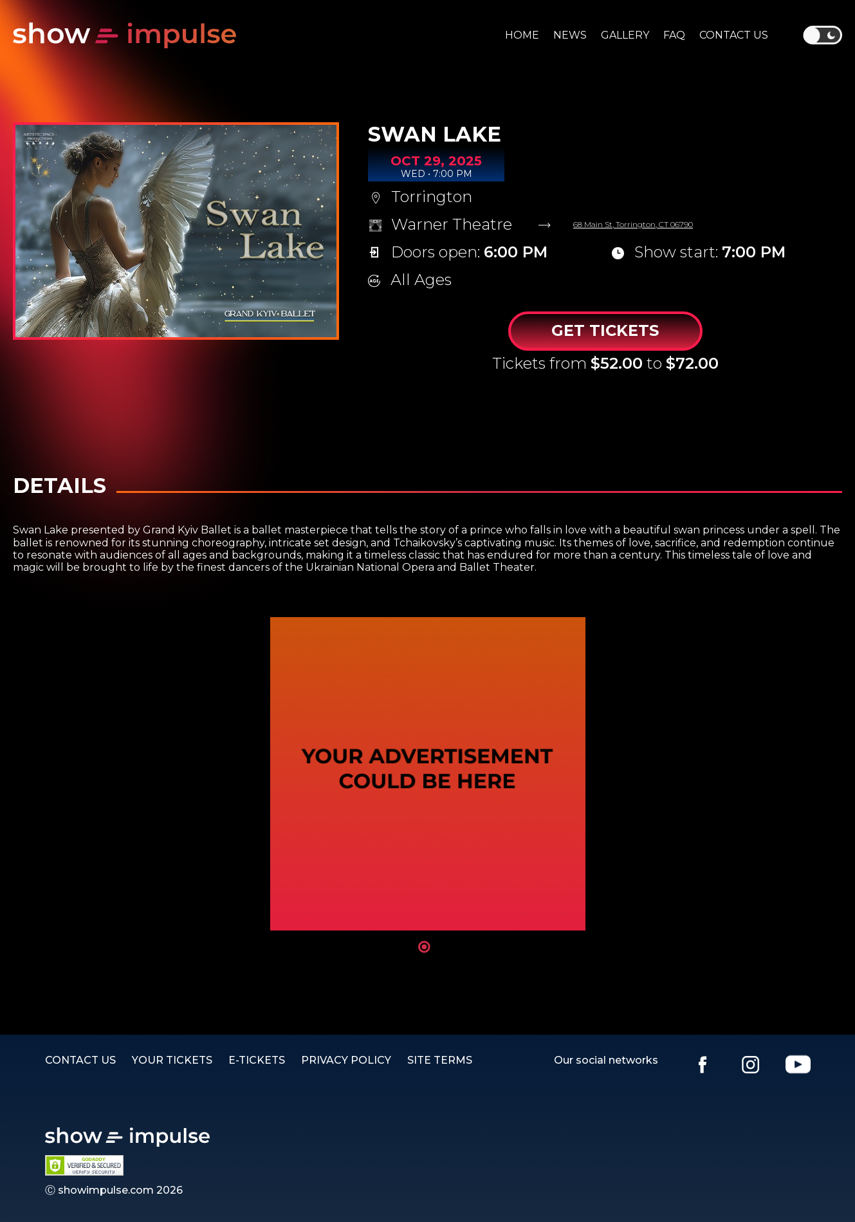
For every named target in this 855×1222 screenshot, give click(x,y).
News (570, 35)
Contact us (733, 35)
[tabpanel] (427, 773)
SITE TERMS (439, 1060)
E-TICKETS (256, 1060)
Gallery (625, 35)
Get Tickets (605, 330)
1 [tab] (424, 947)
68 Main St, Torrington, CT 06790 (633, 224)
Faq (674, 35)
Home (522, 35)
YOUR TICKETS (172, 1060)
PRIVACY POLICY (346, 1060)
